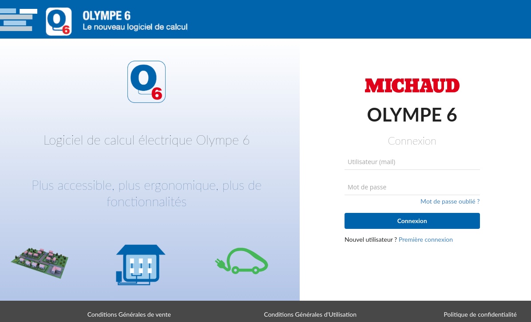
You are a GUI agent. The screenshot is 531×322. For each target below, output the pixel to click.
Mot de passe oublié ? (449, 201)
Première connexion (426, 239)
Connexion (412, 220)
